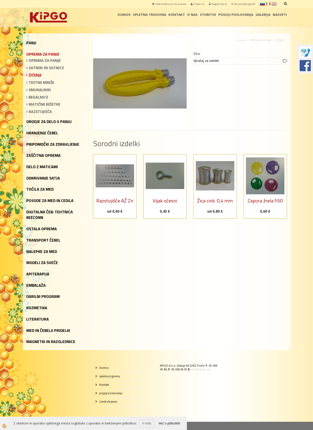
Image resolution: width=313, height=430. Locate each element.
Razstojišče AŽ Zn (114, 200)
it (268, 4)
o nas (192, 14)
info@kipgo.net (200, 369)
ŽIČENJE (35, 75)
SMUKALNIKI (40, 89)
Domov (124, 14)
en (274, 4)
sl (262, 4)
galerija (263, 14)
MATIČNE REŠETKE (44, 104)
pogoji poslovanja (235, 14)
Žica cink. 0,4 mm (215, 200)
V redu (146, 423)
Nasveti (280, 14)
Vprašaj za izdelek (206, 61)
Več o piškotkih (169, 423)
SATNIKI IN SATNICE (46, 67)
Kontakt (176, 14)
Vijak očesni (165, 200)
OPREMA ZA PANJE (45, 60)
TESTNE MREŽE (41, 82)
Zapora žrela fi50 (265, 200)
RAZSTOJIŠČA (40, 111)
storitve (208, 14)
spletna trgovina (149, 14)
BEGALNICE (38, 97)
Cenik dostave (108, 402)
